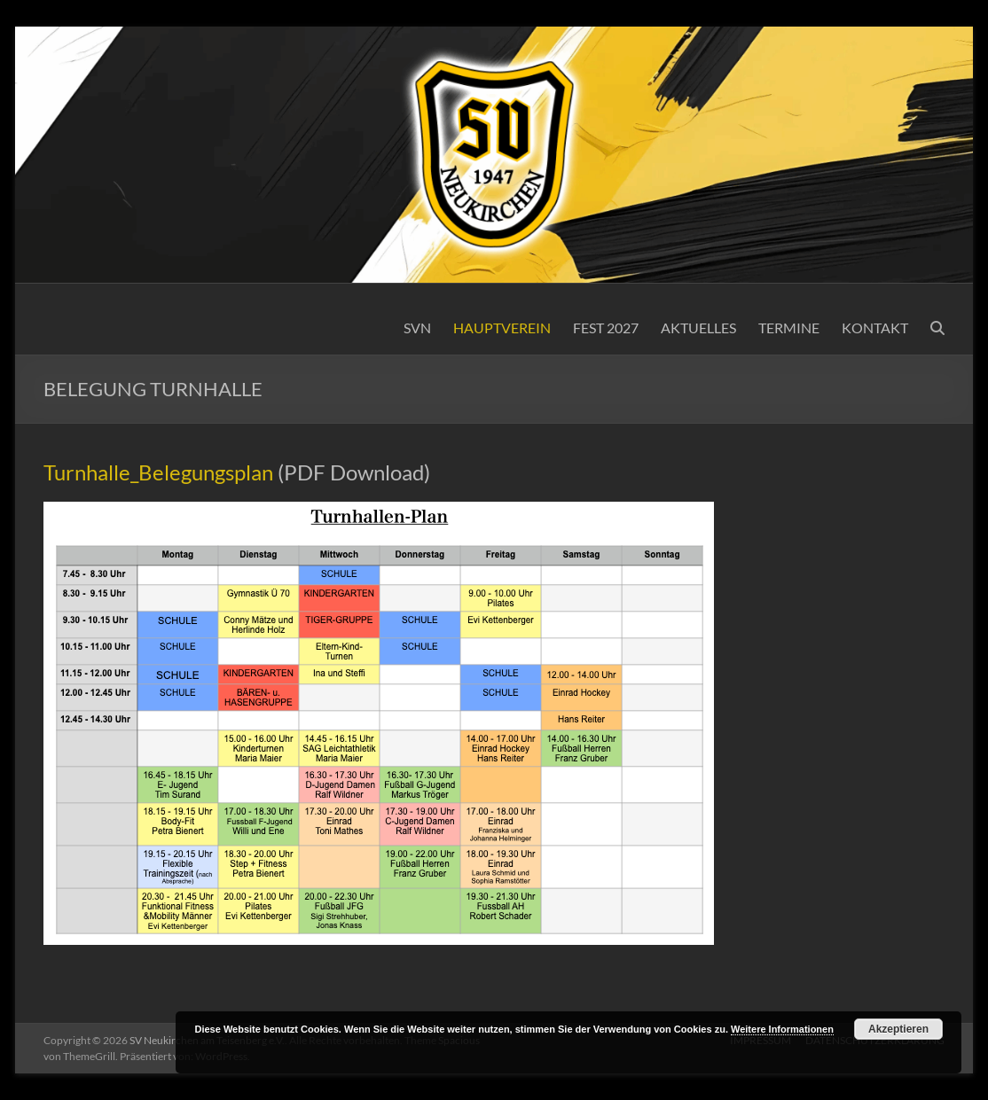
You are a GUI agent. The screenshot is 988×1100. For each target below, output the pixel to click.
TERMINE (788, 327)
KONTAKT (875, 327)
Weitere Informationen (782, 1029)
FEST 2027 (606, 327)
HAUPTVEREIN (502, 327)
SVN (417, 327)
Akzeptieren (898, 1029)
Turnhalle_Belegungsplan (158, 472)
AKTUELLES (698, 327)
